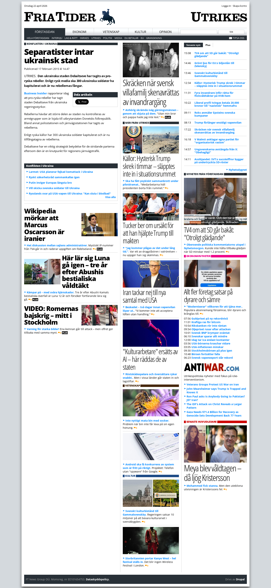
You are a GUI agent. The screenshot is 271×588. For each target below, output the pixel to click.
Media (118, 38)
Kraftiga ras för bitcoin (205, 322)
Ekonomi (79, 32)
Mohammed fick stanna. (202, 485)
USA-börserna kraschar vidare (210, 343)
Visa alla (110, 197)
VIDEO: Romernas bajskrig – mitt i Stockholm (51, 315)
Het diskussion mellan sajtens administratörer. (57, 245)
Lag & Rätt (71, 38)
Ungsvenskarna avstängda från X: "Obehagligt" (216, 151)
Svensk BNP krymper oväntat (210, 333)
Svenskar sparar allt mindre (209, 336)
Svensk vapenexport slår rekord (212, 357)
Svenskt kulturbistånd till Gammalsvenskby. (140, 512)
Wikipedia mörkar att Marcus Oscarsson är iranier (44, 224)
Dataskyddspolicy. (97, 579)
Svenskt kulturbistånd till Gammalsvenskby (210, 74)
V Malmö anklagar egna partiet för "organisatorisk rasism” (216, 141)
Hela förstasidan (38, 38)
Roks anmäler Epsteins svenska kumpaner (214, 114)
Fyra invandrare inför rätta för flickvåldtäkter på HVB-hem (213, 94)
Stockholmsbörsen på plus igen (211, 350)
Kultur (140, 32)
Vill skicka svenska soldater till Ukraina (54, 188)
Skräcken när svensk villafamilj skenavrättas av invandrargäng (214, 131)
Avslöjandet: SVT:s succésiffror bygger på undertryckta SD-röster (218, 160)
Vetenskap (111, 32)
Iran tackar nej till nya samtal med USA (144, 296)
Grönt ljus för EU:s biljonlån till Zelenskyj (214, 64)
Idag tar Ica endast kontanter (210, 340)
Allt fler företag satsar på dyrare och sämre (208, 295)
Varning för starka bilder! (43, 329)
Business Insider (35, 93)
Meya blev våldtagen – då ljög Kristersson (212, 473)
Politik (107, 38)
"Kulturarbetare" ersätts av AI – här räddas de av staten (150, 359)
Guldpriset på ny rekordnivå (209, 318)
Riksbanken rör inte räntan (208, 325)
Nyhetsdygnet (238, 169)
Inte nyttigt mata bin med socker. (147, 420)
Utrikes (96, 38)
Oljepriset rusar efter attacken (211, 329)
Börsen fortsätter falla (205, 354)
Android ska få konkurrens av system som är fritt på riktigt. (148, 466)
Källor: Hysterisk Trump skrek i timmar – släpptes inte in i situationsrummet (219, 84)
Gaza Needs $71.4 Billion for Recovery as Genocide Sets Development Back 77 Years (214, 413)
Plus (207, 45)
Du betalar (131, 38)
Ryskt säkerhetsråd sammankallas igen (54, 177)
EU (142, 38)
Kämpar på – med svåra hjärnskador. (50, 292)
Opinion (165, 32)
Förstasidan (44, 32)
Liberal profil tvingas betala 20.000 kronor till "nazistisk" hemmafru (216, 104)
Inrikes (84, 38)
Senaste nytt (194, 44)
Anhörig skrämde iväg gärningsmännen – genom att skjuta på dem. (150, 111)
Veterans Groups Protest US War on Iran (213, 384)
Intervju (57, 38)
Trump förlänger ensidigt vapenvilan (217, 122)
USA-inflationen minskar (207, 347)
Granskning (154, 38)
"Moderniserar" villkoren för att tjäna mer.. (215, 306)
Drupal (240, 579)
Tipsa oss (238, 38)
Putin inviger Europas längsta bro (50, 182)
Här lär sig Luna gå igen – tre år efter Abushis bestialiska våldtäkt (86, 271)
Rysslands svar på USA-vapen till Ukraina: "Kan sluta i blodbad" (70, 193)
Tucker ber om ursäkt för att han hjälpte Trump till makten (148, 232)
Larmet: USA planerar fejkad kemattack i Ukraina (61, 172)
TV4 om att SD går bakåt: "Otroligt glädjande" (216, 54)
